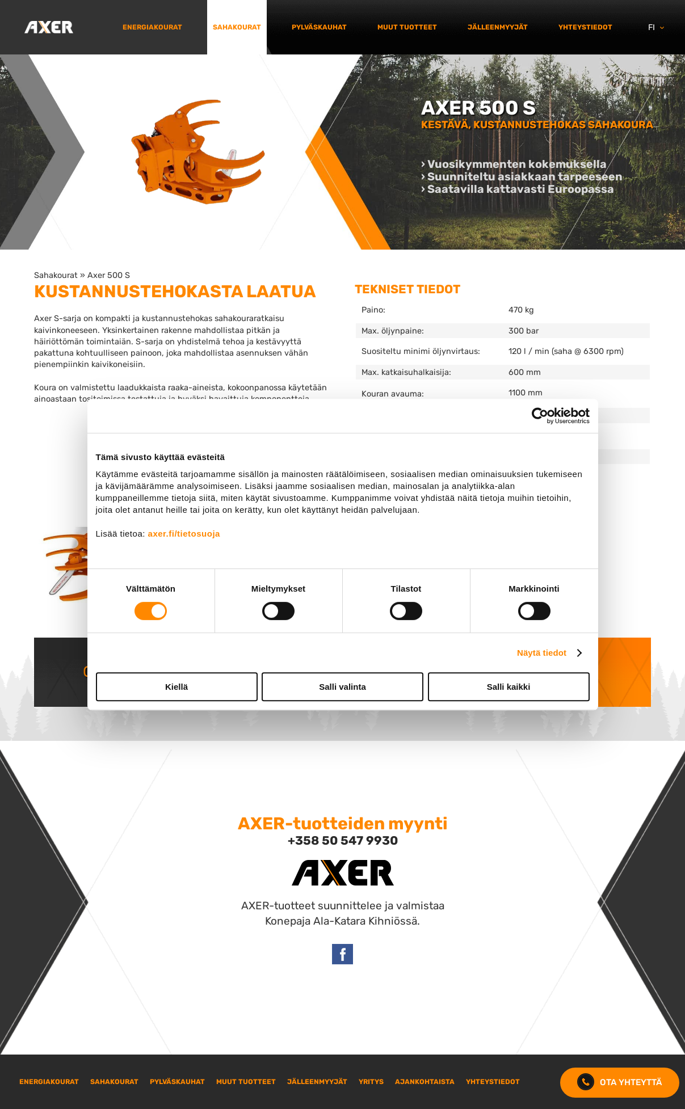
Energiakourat (152, 27)
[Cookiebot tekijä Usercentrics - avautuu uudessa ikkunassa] (540, 415)
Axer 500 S (108, 275)
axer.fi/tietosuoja (184, 533)
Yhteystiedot (585, 27)
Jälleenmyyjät (498, 27)
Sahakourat (237, 27)
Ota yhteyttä (619, 1082)
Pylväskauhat (319, 27)
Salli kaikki (509, 686)
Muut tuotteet (407, 27)
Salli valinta (342, 686)
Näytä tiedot (541, 652)
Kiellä (176, 686)
